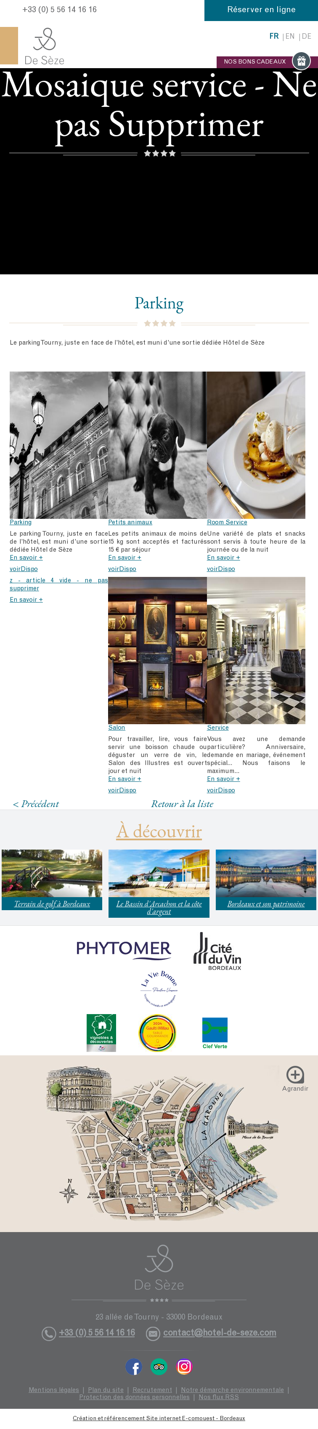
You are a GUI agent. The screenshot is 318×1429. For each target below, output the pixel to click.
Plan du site (106, 1390)
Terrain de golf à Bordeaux (52, 903)
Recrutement (152, 1390)
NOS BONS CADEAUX (267, 62)
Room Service (227, 523)
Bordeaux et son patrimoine (266, 903)
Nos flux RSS (219, 1397)
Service (218, 728)
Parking (21, 523)
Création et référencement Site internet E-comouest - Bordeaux (159, 1419)
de (306, 37)
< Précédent (36, 803)
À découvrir (159, 830)
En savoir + (26, 558)
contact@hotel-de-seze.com (219, 1333)
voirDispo (24, 569)
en (290, 37)
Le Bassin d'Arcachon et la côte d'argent (158, 907)
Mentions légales (54, 1390)
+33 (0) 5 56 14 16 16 (59, 10)
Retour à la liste (182, 803)
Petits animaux (130, 523)
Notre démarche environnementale (232, 1390)
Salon (116, 728)
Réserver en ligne (261, 10)
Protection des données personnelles (134, 1397)
